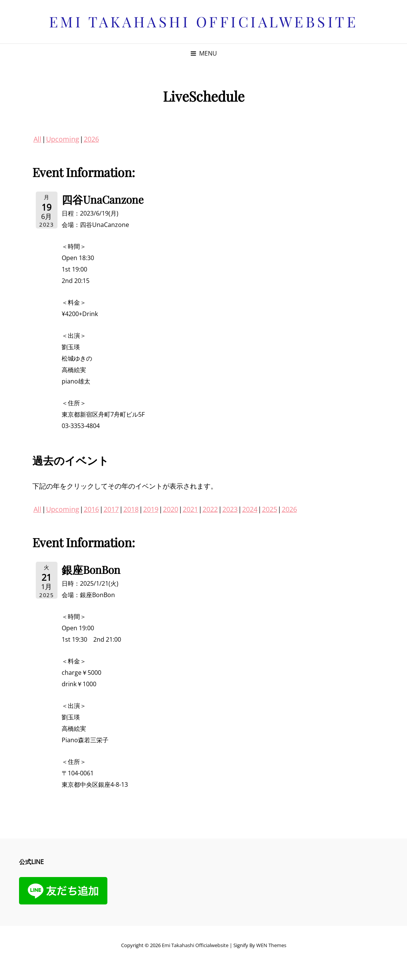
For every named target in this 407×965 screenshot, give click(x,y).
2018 (131, 509)
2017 (111, 509)
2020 (170, 509)
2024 (249, 509)
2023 (230, 509)
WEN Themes (271, 945)
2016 (91, 509)
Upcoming (62, 139)
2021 (190, 509)
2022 (210, 509)
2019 (150, 509)
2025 (269, 509)
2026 (91, 139)
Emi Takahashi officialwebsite (203, 21)
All (37, 139)
